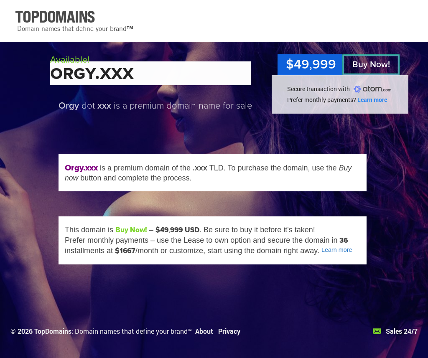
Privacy (229, 331)
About (204, 331)
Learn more (372, 100)
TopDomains (52, 331)
